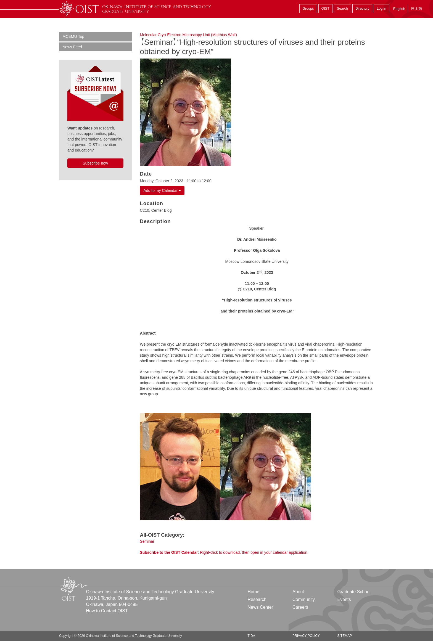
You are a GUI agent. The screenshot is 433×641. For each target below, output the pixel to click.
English (399, 9)
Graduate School (353, 591)
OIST (325, 8)
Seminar (147, 541)
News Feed (72, 47)
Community (303, 599)
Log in (381, 8)
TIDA (251, 636)
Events (344, 599)
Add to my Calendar (162, 190)
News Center (260, 607)
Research (257, 599)
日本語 (416, 9)
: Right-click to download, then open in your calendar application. (224, 552)
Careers (300, 607)
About (298, 591)
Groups (308, 8)
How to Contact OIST (107, 610)
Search (342, 8)
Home (254, 591)
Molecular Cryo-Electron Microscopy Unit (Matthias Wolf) (188, 35)
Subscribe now (95, 163)
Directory (362, 8)
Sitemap (344, 636)
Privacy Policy (306, 636)
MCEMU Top (73, 36)
